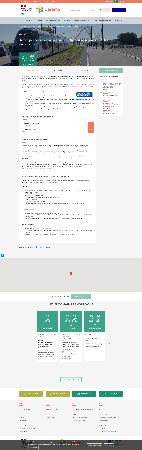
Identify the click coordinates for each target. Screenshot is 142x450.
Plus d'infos (33, 447)
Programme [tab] (58, 71)
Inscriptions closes (110, 70)
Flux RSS (22, 417)
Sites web (101, 423)
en (123, 1)
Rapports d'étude (103, 412)
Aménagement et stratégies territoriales (83, 409)
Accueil (21, 26)
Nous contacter (104, 10)
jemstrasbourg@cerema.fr (44, 228)
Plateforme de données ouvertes (28, 428)
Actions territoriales (81, 20)
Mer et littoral (76, 423)
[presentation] (32, 344)
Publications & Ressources (102, 20)
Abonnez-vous (85, 394)
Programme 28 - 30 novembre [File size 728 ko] (31, 123)
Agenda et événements (26, 414)
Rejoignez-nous (33, 394)
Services (67, 20)
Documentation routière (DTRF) (107, 417)
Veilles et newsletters (25, 423)
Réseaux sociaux (24, 420)
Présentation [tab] (32, 71)
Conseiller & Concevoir (52, 409)
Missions (39, 20)
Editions (101, 409)
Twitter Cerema (105, 426)
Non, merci (108, 445)
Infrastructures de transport (80, 417)
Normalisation (50, 417)
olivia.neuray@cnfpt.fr (28, 168)
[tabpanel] (58, 158)
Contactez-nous (59, 394)
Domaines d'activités (53, 20)
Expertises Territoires (25, 425)
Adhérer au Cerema (25, 409)
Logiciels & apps (103, 420)
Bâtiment (75, 412)
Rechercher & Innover (52, 414)
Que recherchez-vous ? (75, 10)
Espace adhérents (119, 10)
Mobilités (75, 414)
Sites (45, 1)
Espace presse (23, 431)
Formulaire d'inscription (29, 129)
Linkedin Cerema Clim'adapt (108, 431)
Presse (52, 1)
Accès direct (24, 1)
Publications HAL (103, 414)
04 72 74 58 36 (107, 111)
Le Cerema (29, 20)
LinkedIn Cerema (105, 428)
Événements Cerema (30, 26)
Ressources (36, 1)
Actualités (118, 20)
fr (120, 1)
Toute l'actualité (24, 412)
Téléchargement (91, 124)
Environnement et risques (79, 420)
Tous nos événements (71, 379)
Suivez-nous (112, 394)
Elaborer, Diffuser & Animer (53, 412)
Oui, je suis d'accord (94, 445)
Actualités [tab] (84, 71)
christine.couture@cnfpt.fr (44, 168)
